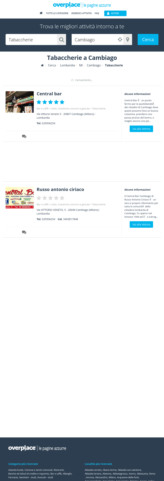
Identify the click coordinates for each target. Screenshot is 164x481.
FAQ (97, 13)
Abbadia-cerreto (93, 470)
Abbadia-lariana (93, 473)
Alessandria (101, 477)
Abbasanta (142, 473)
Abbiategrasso (120, 473)
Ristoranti (59, 470)
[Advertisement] (80, 162)
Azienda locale (15, 470)
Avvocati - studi (45, 477)
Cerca (148, 39)
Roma (152, 473)
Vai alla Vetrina (141, 129)
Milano (112, 477)
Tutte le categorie (57, 13)
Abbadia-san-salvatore (129, 470)
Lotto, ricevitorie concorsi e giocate (70, 108)
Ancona (90, 477)
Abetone (106, 473)
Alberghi (67, 473)
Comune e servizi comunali (38, 470)
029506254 (48, 123)
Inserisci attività (81, 13)
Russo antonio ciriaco (60, 189)
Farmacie (13, 477)
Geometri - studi (27, 477)
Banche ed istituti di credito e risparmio (28, 473)
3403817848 (70, 219)
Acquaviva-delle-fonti (128, 477)
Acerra (132, 473)
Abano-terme (110, 470)
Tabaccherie (99, 108)
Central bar (49, 93)
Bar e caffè (43, 108)
